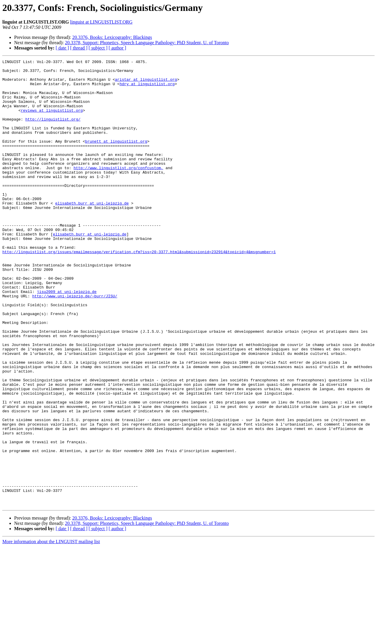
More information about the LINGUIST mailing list (51, 630)
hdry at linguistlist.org (147, 89)
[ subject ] (98, 47)
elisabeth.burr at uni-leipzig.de (92, 232)
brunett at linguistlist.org (116, 158)
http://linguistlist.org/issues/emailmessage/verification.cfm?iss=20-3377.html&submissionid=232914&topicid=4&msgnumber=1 (139, 290)
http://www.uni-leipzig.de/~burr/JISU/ (74, 343)
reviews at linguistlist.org (52, 120)
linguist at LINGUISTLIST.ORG (101, 21)
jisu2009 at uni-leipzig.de (67, 338)
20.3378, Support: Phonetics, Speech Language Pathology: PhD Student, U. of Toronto (147, 42)
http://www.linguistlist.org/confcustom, (118, 189)
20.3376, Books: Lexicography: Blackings (112, 37)
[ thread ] (78, 47)
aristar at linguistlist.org (146, 83)
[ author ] (117, 47)
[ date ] (62, 47)
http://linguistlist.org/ (52, 131)
